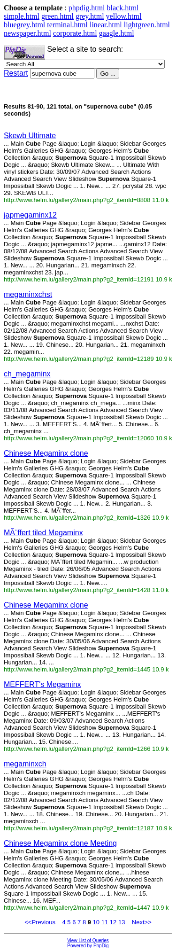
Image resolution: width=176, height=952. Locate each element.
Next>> (142, 922)
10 (96, 922)
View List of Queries (88, 940)
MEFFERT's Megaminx (42, 684)
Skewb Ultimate (30, 136)
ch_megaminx (27, 374)
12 (113, 922)
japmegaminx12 (30, 215)
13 (121, 922)
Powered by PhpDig (87, 945)
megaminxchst (28, 294)
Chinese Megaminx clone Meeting (60, 843)
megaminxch (25, 764)
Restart (16, 73)
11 (104, 922)
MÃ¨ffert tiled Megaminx (43, 533)
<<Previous (39, 922)
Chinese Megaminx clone (46, 453)
